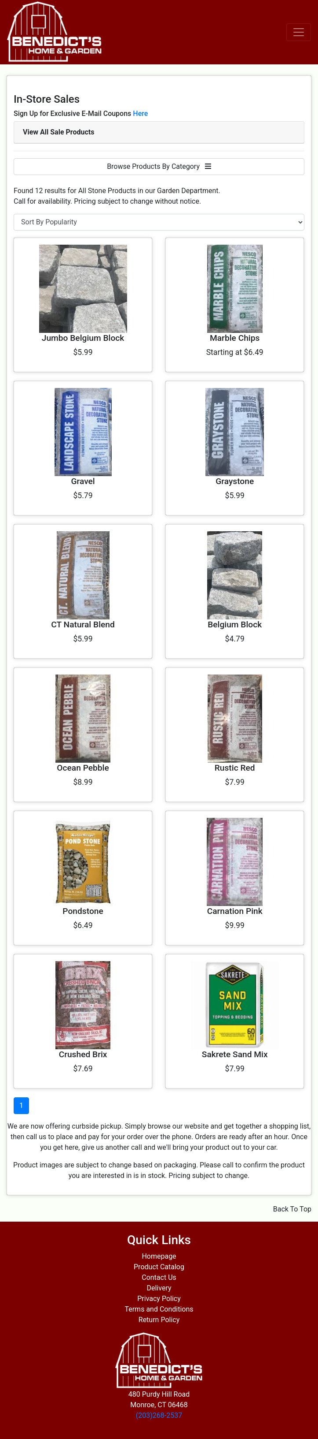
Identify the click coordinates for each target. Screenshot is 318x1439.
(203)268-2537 (159, 1415)
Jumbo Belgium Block (83, 338)
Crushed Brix (83, 1054)
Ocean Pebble (83, 768)
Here (140, 113)
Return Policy (159, 1320)
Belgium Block (235, 624)
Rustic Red (235, 768)
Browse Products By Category (159, 166)
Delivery (158, 1288)
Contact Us (159, 1277)
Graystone (235, 481)
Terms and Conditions (158, 1309)
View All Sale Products (58, 132)
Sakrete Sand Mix (235, 1054)
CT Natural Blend (83, 624)
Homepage (159, 1256)
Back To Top (292, 1209)
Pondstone (82, 911)
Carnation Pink (235, 911)
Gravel (83, 481)
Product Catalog (159, 1267)
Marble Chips (235, 338)
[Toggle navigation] (298, 32)
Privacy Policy (159, 1298)
